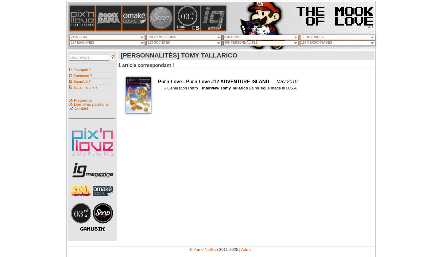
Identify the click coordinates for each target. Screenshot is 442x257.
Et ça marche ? (85, 87)
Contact (81, 108)
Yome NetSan (205, 249)
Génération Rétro (182, 88)
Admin (247, 249)
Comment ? (82, 75)
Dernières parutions (91, 104)
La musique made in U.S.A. (273, 88)
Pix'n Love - (172, 81)
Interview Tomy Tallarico (225, 88)
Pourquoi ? (82, 70)
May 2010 (287, 81)
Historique (83, 100)
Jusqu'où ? (82, 81)
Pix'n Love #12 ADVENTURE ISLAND (227, 81)
